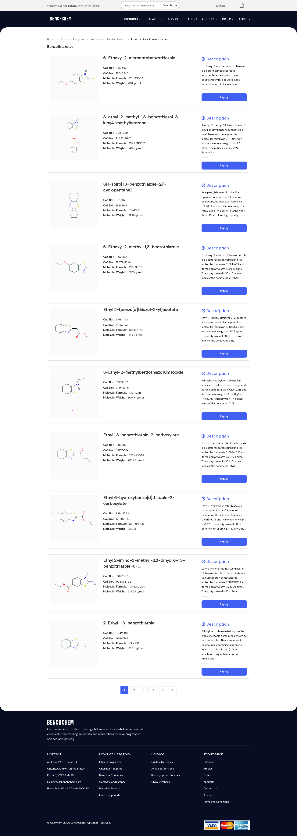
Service (173, 19)
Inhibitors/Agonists (110, 762)
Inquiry (224, 97)
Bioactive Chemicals (111, 775)
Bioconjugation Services (165, 775)
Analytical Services (162, 768)
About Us (208, 782)
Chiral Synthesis (160, 782)
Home (51, 39)
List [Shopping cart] (241, 6)
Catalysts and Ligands (112, 782)
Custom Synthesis (162, 762)
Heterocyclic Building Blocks (108, 39)
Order (226, 19)
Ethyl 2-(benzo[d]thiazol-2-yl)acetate (140, 309)
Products (131, 19)
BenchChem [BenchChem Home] (61, 19)
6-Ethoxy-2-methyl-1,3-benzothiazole (141, 247)
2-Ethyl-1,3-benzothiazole (128, 623)
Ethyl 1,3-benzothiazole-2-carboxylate (141, 435)
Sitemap (208, 795)
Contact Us (210, 788)
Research (153, 19)
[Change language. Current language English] (223, 5)
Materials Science (109, 788)
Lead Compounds (109, 795)
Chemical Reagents (72, 39)
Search (167, 5)
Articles (208, 19)
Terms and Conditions (216, 801)
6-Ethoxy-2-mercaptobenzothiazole (139, 58)
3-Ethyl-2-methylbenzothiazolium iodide (143, 372)
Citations (190, 19)
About (243, 19)
